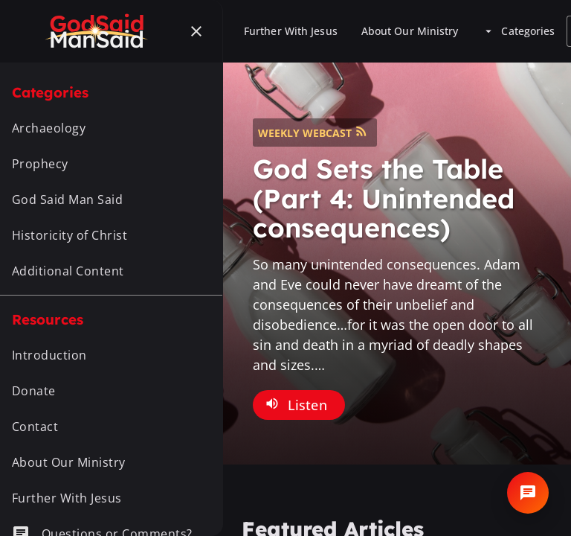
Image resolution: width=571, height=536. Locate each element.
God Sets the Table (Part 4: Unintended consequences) (383, 198)
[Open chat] (528, 493)
